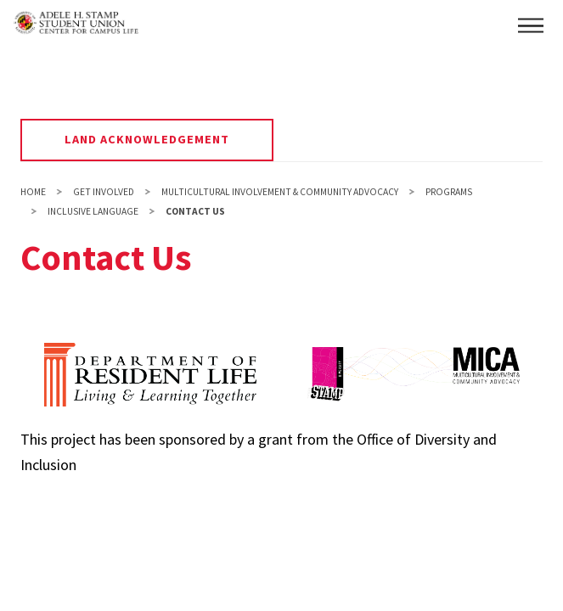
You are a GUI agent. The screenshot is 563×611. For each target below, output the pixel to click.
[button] (530, 25)
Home (33, 192)
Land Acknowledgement (147, 139)
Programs (448, 192)
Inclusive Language (93, 211)
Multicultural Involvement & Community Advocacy (279, 192)
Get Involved (103, 192)
